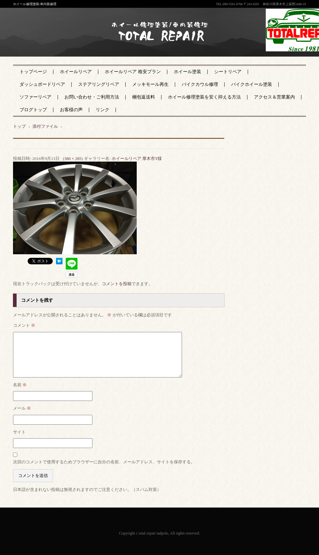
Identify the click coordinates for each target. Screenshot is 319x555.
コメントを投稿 (117, 283)
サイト (19, 431)
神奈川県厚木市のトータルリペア (155, 45)
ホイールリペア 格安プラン (133, 71)
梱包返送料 (143, 97)
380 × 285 (72, 158)
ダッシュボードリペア (42, 84)
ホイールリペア (76, 71)
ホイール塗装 (187, 71)
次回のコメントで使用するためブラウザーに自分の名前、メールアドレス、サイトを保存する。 (104, 461)
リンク (102, 109)
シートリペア (228, 71)
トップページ (33, 71)
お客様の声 (71, 109)
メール (22, 408)
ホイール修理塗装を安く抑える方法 (204, 97)
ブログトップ (33, 109)
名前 (20, 384)
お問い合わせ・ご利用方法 (91, 97)
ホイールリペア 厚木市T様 (137, 158)
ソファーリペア (35, 97)
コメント (24, 325)
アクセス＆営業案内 (274, 97)
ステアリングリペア (98, 84)
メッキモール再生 (150, 84)
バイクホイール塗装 (251, 84)
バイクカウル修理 (200, 84)
